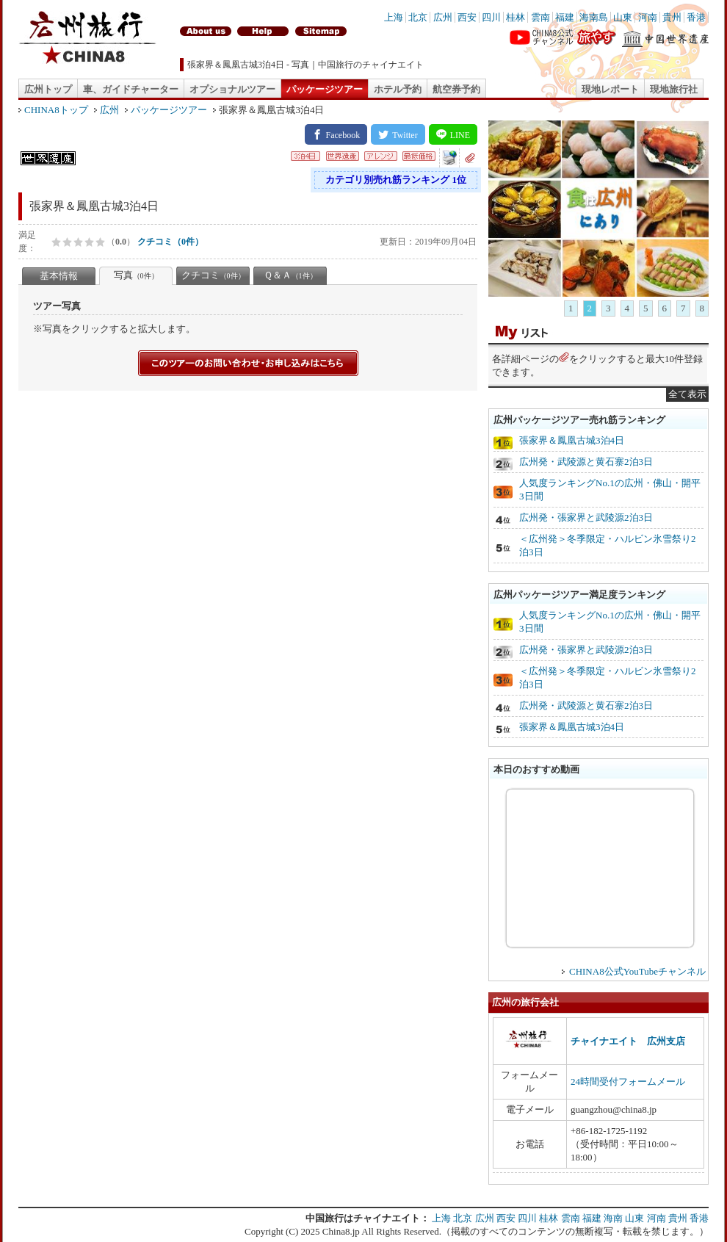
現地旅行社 (674, 89)
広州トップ (48, 89)
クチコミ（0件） (170, 242)
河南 (647, 17)
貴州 (671, 17)
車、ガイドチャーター (130, 89)
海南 (613, 1218)
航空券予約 (456, 89)
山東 (622, 17)
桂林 (515, 17)
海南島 (593, 17)
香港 (696, 17)
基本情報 (59, 275)
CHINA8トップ (56, 109)
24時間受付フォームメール (628, 1081)
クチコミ (213, 275)
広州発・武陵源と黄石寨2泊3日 (586, 461)
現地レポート (610, 89)
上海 (393, 17)
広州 (442, 17)
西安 (467, 17)
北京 (417, 17)
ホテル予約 (398, 89)
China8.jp (341, 1231)
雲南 (540, 17)
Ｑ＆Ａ (290, 275)
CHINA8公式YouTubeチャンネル (637, 971)
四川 (491, 17)
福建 (564, 17)
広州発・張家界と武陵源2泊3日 (586, 517)
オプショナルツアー (232, 89)
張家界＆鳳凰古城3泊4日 (571, 440)
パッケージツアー (324, 89)
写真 (136, 275)
